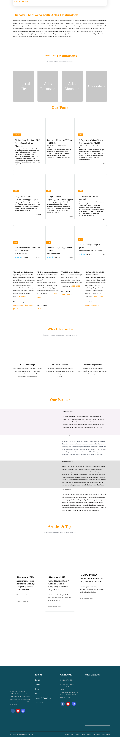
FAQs (37, 693)
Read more (21, 296)
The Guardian (67, 294)
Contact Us (39, 702)
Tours (37, 684)
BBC (40, 308)
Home (37, 680)
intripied (95, 305)
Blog (37, 689)
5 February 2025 (25, 577)
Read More (23, 601)
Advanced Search (22, 1)
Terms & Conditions (43, 698)
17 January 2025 (89, 574)
